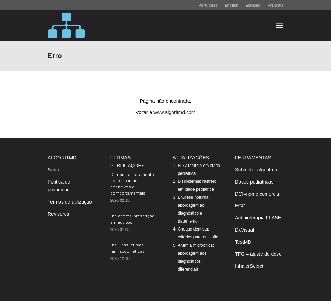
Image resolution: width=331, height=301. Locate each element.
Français (275, 5)
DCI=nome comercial (257, 194)
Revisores (58, 214)
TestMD (243, 242)
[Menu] (279, 25)
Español (253, 5)
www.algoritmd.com (174, 112)
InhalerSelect (249, 266)
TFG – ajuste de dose (258, 254)
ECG (240, 205)
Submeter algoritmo (256, 169)
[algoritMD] (66, 25)
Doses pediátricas (254, 182)
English (231, 5)
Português (208, 5)
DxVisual (244, 230)
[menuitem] (208, 5)
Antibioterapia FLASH (258, 217)
